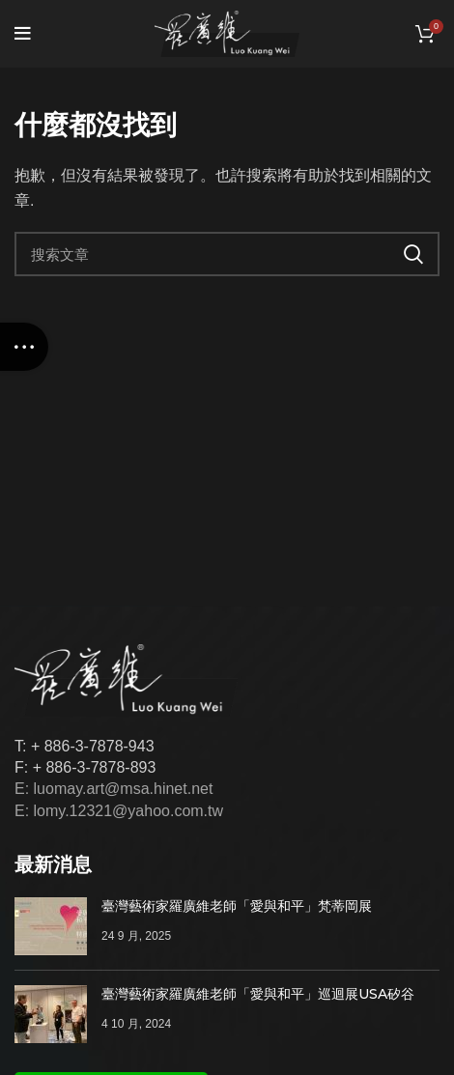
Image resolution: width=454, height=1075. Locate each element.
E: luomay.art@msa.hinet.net (113, 788)
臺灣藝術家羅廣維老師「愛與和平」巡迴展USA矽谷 (257, 994)
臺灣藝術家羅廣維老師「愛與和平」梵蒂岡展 (236, 906)
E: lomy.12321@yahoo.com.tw (118, 811)
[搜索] (227, 254)
